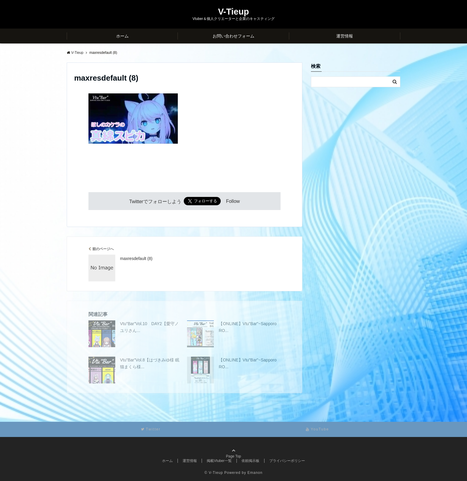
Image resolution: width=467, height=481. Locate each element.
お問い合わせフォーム (233, 36)
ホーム (122, 36)
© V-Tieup (214, 473)
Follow (233, 201)
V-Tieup (233, 11)
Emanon (255, 473)
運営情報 (344, 36)
